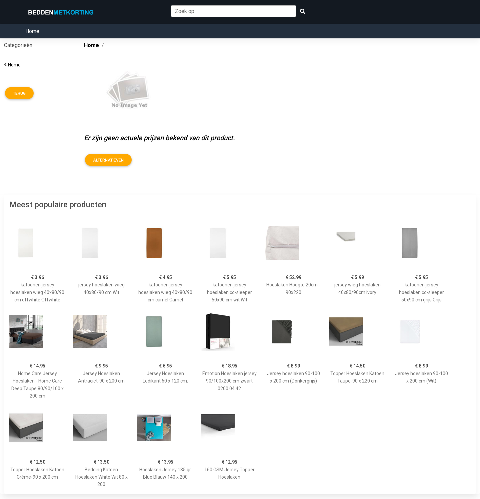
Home (32, 31)
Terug (19, 93)
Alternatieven (108, 160)
